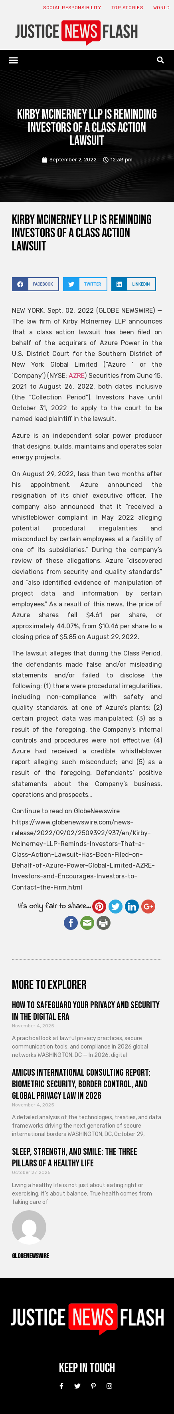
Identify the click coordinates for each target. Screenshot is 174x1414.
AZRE (77, 375)
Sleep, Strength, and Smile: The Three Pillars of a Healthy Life (74, 1157)
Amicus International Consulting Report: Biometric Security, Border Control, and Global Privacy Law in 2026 (81, 1084)
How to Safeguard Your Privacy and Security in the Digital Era (86, 1011)
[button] (13, 60)
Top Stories (127, 7)
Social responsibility (72, 7)
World (161, 7)
